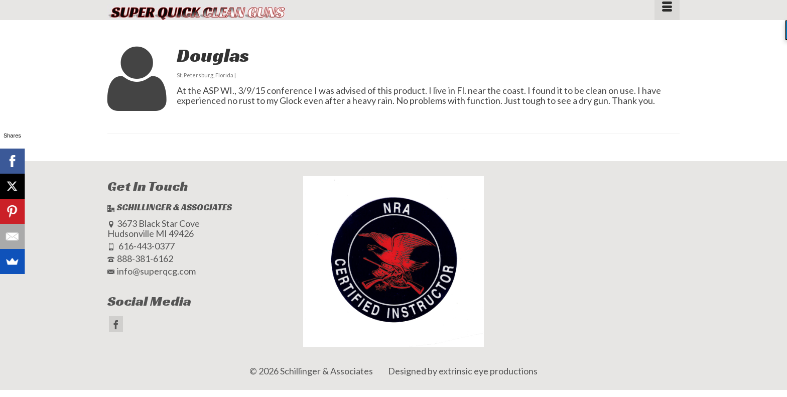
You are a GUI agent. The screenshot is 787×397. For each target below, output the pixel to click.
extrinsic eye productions (488, 370)
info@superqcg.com (151, 271)
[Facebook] (116, 324)
